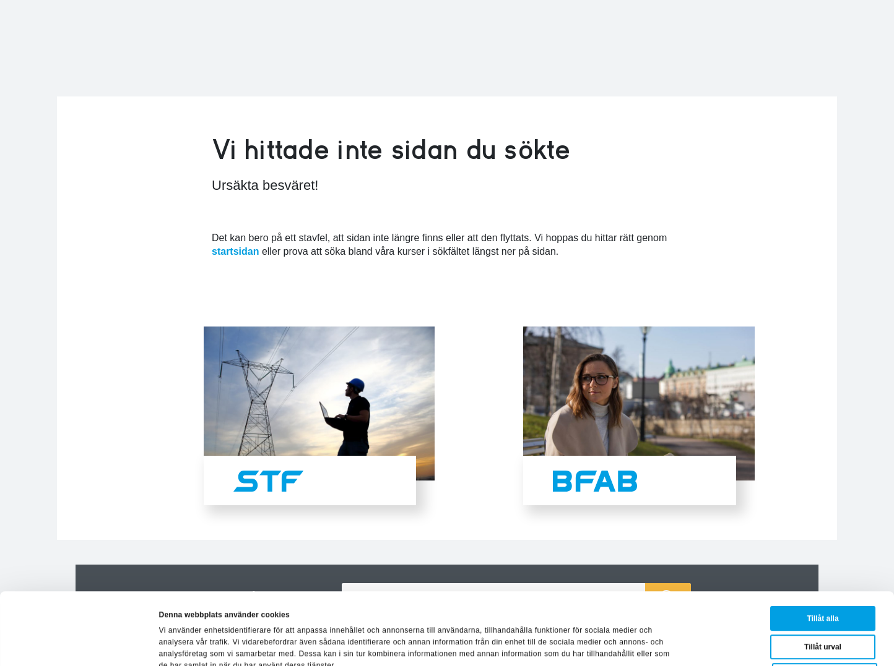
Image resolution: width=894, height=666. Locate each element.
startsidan (235, 251)
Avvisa (824, 608)
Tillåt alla (822, 551)
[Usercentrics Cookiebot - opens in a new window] (80, 643)
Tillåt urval (822, 579)
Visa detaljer (579, 643)
